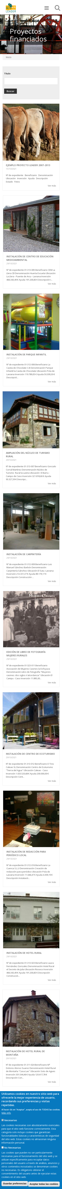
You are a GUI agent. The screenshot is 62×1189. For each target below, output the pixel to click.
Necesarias (10, 1120)
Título (7, 73)
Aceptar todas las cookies (44, 1184)
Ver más (52, 185)
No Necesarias (12, 1147)
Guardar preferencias (14, 1183)
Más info (6, 1113)
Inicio (8, 57)
